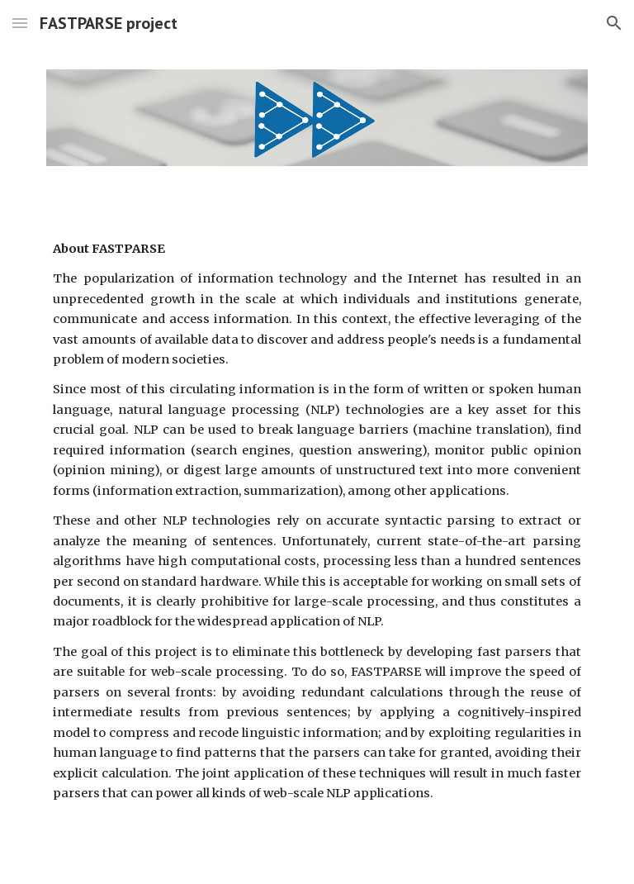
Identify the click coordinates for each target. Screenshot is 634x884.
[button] (20, 22)
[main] (316, 521)
